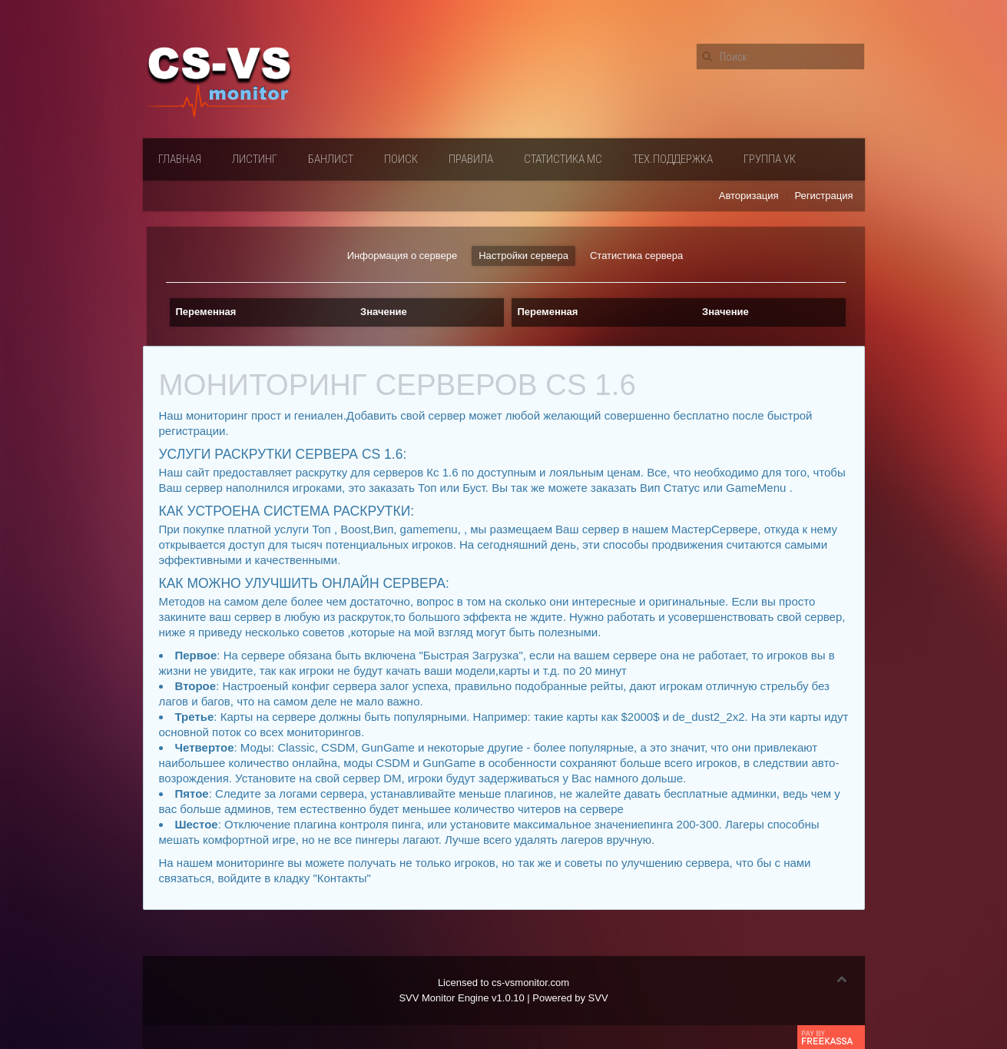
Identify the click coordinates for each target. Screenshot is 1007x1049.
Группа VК (770, 159)
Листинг (254, 159)
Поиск (401, 159)
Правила (471, 159)
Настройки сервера (523, 255)
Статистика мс (563, 159)
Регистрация (824, 195)
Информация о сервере (402, 255)
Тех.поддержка (673, 159)
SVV (598, 998)
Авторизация (749, 195)
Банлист (330, 159)
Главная (179, 159)
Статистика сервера (636, 255)
